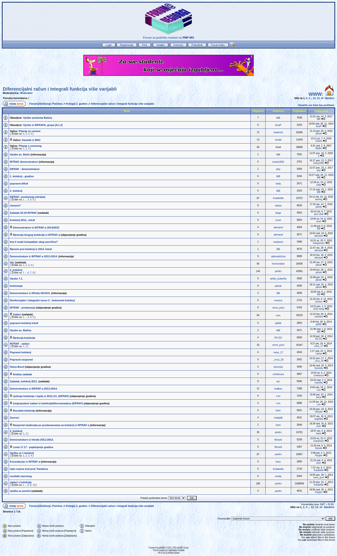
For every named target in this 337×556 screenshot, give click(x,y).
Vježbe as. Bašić (20, 154)
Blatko (318, 148)
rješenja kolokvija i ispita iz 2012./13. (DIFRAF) (41, 396)
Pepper (318, 455)
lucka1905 (278, 161)
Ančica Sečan (173, 553)
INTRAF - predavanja (22, 307)
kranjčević (319, 441)
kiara (318, 433)
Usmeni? (15, 205)
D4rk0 (318, 141)
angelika (318, 419)
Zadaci (17, 314)
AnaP (278, 125)
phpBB (162, 547)
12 (314, 98)
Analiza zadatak (22, 374)
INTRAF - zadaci (19, 343)
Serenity (278, 366)
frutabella (278, 198)
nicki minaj (318, 309)
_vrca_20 (278, 359)
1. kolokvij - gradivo (22, 176)
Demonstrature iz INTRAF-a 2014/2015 (36, 227)
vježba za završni (20, 491)
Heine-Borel (17, 366)
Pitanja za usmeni (29, 131)
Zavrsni (14, 417)
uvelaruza (278, 374)
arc (278, 381)
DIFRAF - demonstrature (25, 169)
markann (278, 241)
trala (278, 183)
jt (318, 156)
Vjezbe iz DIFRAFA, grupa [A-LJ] (42, 125)
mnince (278, 300)
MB (278, 117)
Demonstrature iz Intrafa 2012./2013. (32, 439)
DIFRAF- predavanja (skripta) (27, 196)
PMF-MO (188, 37)
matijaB (278, 417)
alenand (278, 227)
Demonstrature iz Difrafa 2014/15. (30, 293)
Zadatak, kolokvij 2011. (24, 381)
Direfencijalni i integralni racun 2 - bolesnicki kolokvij (42, 300)
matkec (278, 388)
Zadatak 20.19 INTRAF (23, 212)
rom (278, 315)
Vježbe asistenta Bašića (37, 117)
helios (278, 205)
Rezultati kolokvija (24, 410)
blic (12, 262)
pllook (319, 133)
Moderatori (26, 93)
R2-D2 (278, 337)
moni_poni (278, 307)
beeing (318, 199)
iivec (278, 410)
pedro (278, 271)
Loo (319, 390)
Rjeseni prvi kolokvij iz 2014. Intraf (31, 249)
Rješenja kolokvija (24, 337)
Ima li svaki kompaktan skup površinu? (34, 241)
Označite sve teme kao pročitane (316, 105)
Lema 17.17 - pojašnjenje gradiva (33, 447)
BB (318, 228)
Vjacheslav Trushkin (176, 550)
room (278, 220)
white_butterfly (278, 278)
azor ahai (318, 214)
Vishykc (319, 411)
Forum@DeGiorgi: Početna (45, 103)
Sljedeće (329, 98)
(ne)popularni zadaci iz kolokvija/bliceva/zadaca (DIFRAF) (48, 403)
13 (318, 98)
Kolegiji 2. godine (76, 103)
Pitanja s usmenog (30, 145)
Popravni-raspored (21, 359)
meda (278, 476)
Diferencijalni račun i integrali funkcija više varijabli (60, 89)
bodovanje (16, 285)
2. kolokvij (16, 190)
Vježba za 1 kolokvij (22, 453)
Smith (278, 139)
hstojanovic (319, 243)
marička (319, 316)
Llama (318, 353)
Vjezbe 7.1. (16, 278)
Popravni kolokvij (20, 352)
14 (322, 98)
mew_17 (318, 346)
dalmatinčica (278, 256)
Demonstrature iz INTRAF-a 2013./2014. (34, 256)
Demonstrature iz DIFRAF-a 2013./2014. (34, 388)
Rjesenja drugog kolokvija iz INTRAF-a (36, 234)
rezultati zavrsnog (21, 476)
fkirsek (278, 439)
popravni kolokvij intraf (24, 323)
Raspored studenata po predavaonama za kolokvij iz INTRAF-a (51, 425)
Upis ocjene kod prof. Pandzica (29, 469)
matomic (278, 132)
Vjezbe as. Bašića (20, 330)
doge (278, 212)
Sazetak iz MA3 (31, 140)
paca (318, 397)
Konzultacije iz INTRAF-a (25, 461)
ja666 (278, 323)
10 (34, 485)
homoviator (278, 263)
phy (278, 169)
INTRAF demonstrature (24, 161)
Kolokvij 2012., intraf (22, 220)
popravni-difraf (19, 183)
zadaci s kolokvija (21, 482)
